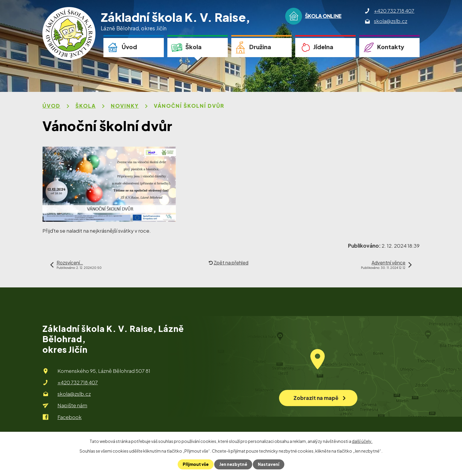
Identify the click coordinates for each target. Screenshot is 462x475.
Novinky (125, 105)
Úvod (129, 46)
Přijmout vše (195, 464)
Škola (193, 46)
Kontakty (390, 46)
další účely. (362, 441)
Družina (260, 46)
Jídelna (323, 46)
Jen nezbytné (233, 464)
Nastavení (269, 464)
